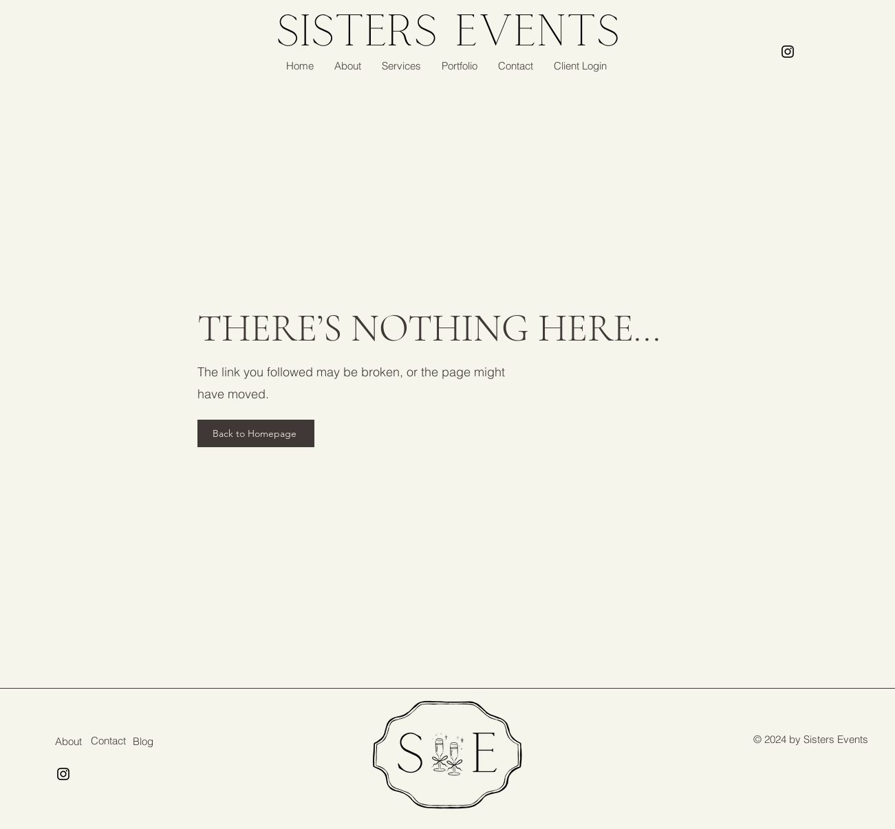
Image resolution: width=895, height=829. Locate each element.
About (68, 741)
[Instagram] (787, 51)
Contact (108, 740)
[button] (401, 66)
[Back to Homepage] (255, 433)
